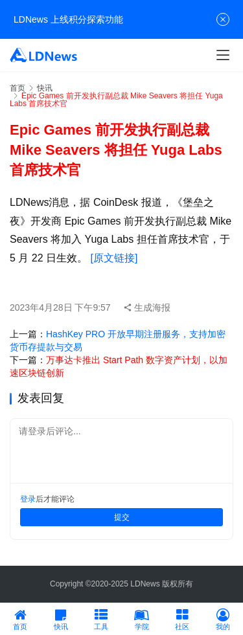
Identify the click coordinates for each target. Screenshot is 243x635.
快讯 (44, 88)
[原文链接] (113, 257)
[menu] (223, 55)
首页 (17, 88)
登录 (28, 499)
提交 (122, 517)
